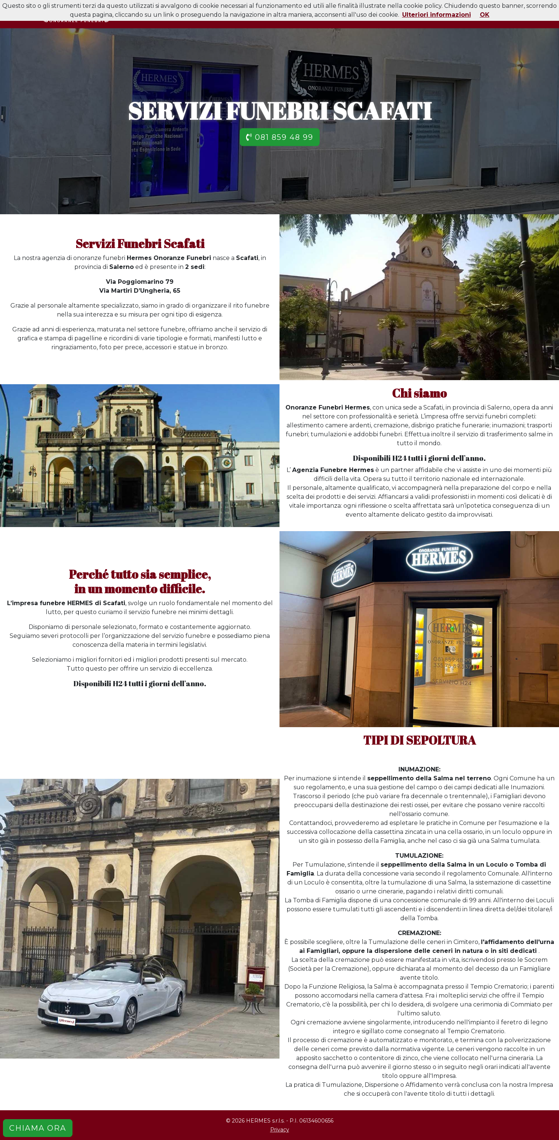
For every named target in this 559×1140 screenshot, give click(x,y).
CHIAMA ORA (37, 1128)
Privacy (279, 1129)
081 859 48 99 (279, 136)
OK (484, 14)
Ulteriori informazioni (436, 14)
